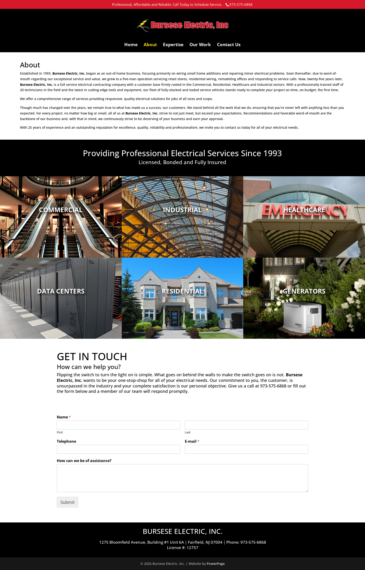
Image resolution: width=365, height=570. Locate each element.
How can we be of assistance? (84, 460)
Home (131, 45)
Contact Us (228, 45)
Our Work (200, 45)
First (60, 432)
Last (188, 432)
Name (64, 417)
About (150, 45)
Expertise (173, 45)
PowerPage (216, 563)
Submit (67, 502)
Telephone (66, 441)
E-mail (192, 441)
